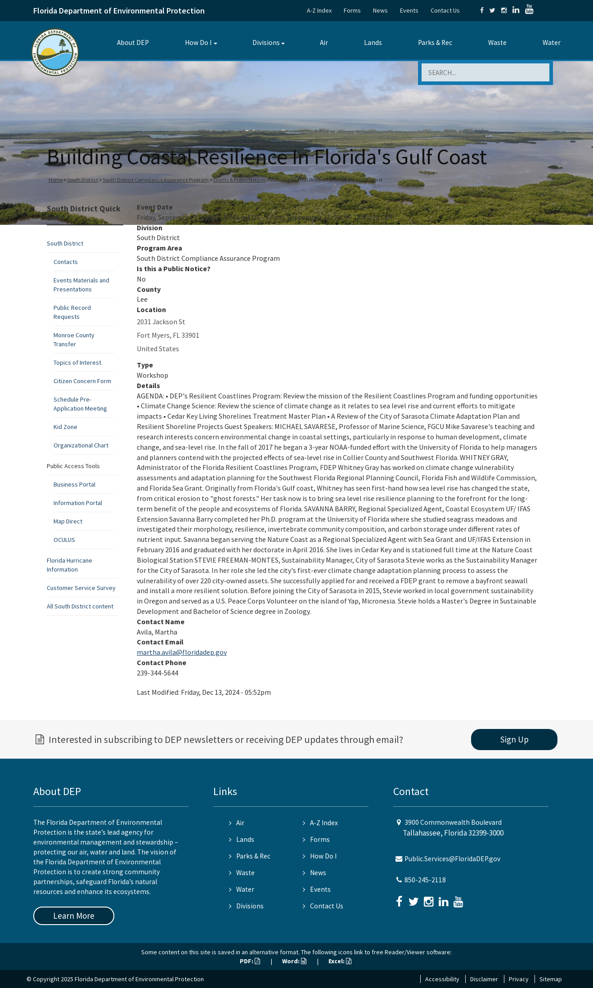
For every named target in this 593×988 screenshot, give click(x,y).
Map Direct (68, 521)
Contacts (66, 262)
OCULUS (64, 540)
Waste (497, 42)
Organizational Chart (81, 445)
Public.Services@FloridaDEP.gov (452, 858)
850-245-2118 (425, 880)
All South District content (80, 606)
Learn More (73, 915)
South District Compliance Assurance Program (156, 179)
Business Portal (74, 484)
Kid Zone (65, 427)
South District (82, 179)
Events (409, 10)
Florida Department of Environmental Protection (119, 10)
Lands (373, 42)
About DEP (133, 42)
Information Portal (78, 503)
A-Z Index (319, 10)
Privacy (519, 979)
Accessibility (442, 979)
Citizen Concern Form (82, 381)
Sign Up (514, 739)
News (380, 10)
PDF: (250, 961)
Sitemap (550, 979)
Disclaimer (484, 979)
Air (324, 42)
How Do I (198, 42)
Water (552, 42)
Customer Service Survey (81, 588)
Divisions (266, 42)
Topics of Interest (77, 362)
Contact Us (445, 10)
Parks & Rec (435, 42)
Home (56, 179)
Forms (352, 10)
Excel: (339, 961)
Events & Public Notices (239, 179)
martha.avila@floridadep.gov (182, 652)
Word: (294, 961)
